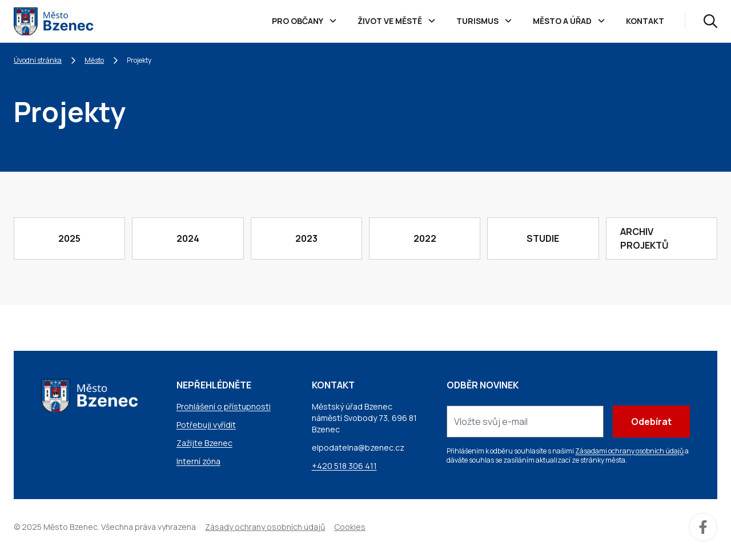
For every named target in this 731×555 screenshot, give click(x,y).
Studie (543, 238)
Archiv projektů (644, 238)
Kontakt (645, 20)
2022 (424, 238)
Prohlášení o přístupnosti (223, 406)
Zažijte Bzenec (204, 442)
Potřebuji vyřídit (206, 424)
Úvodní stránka (38, 60)
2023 (306, 238)
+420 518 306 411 (344, 465)
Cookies (350, 526)
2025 (69, 238)
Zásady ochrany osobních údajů (265, 526)
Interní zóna (198, 461)
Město (94, 60)
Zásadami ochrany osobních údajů (629, 451)
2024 (187, 238)
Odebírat (651, 421)
